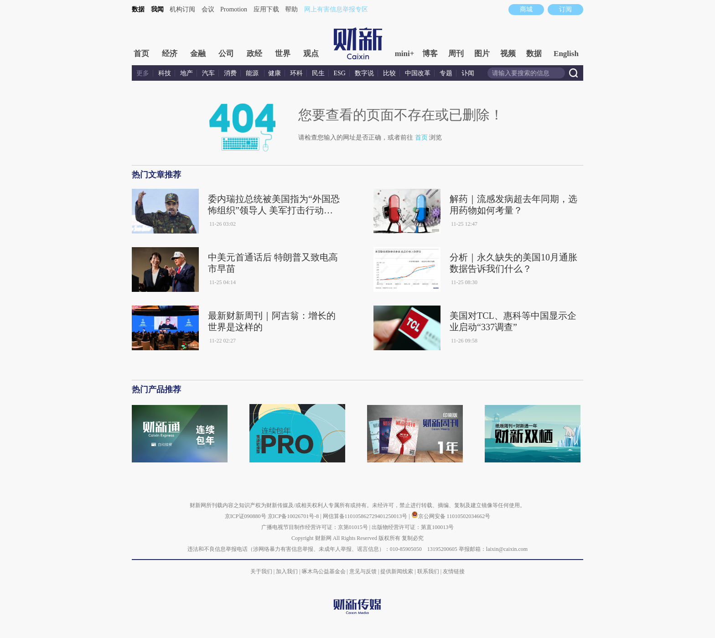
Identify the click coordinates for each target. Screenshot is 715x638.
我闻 (157, 9)
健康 (274, 73)
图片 (482, 53)
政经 (254, 53)
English (566, 53)
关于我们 (261, 571)
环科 (296, 73)
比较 (389, 73)
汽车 (208, 73)
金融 (198, 53)
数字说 (364, 73)
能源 (253, 73)
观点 (311, 53)
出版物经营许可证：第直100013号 (413, 527)
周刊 (456, 53)
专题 (446, 73)
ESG (340, 73)
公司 (226, 53)
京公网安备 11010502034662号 (451, 516)
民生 (318, 73)
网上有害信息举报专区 (336, 9)
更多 (142, 73)
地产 (186, 73)
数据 (138, 9)
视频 (508, 53)
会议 (208, 9)
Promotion (233, 9)
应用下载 (266, 9)
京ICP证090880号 (245, 516)
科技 (164, 73)
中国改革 (417, 73)
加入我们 (287, 571)
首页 (141, 53)
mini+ (404, 53)
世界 (282, 53)
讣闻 (467, 73)
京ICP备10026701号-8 (294, 516)
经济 (169, 53)
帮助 (291, 9)
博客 (430, 53)
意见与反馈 (363, 571)
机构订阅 (182, 9)
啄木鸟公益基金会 (324, 571)
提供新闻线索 (396, 571)
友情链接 (454, 571)
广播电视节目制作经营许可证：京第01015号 (314, 527)
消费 (230, 73)
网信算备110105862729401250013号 (366, 516)
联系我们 (428, 571)
